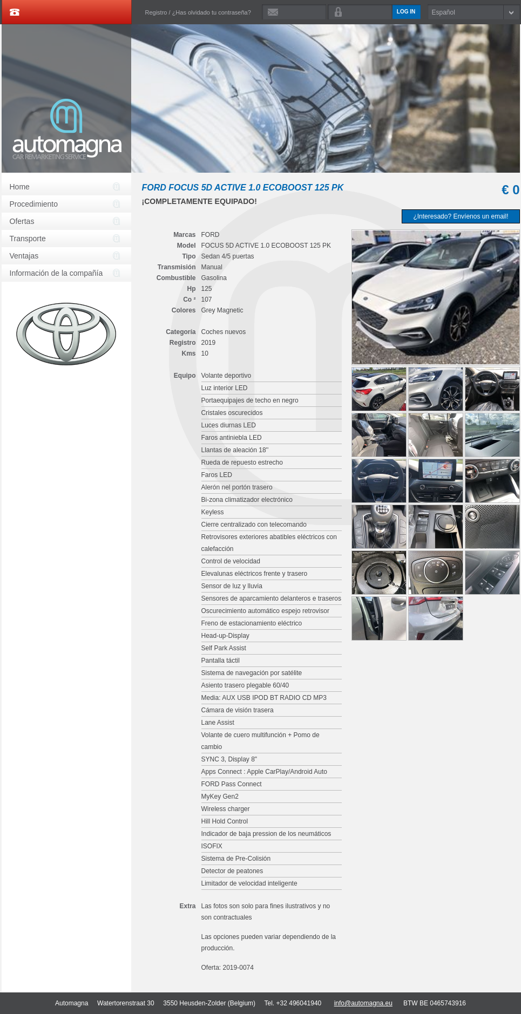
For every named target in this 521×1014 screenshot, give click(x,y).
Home (20, 186)
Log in (406, 12)
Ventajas (24, 255)
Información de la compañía (56, 273)
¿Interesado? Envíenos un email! (460, 216)
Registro (156, 12)
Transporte (28, 238)
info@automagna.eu (363, 1003)
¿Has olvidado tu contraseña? (211, 12)
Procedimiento (34, 204)
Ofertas (22, 221)
